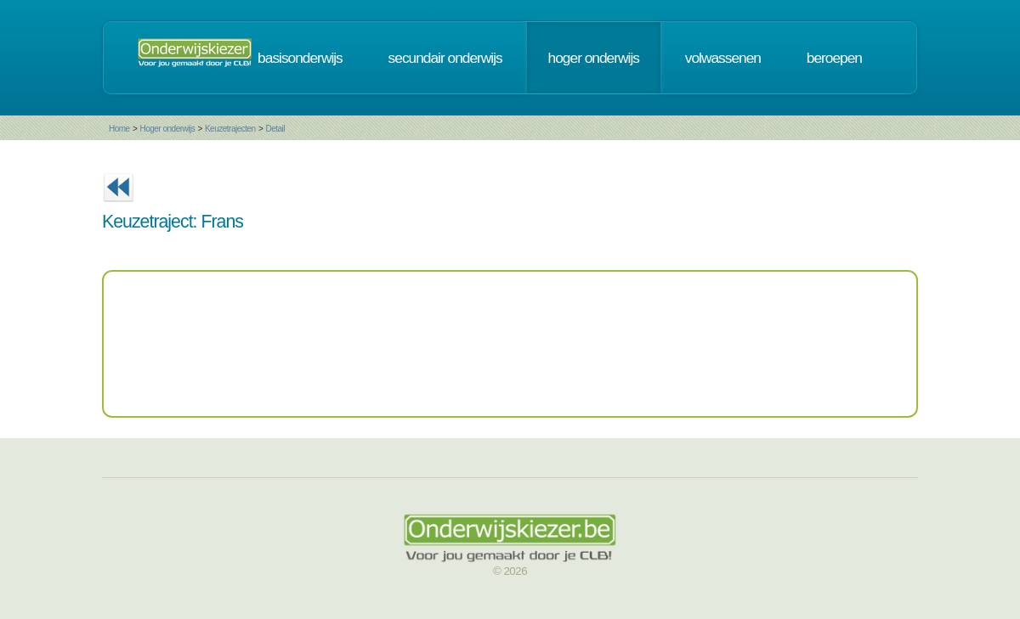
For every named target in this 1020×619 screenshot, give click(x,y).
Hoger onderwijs (167, 128)
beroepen (834, 57)
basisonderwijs (300, 57)
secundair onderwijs (445, 57)
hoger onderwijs (593, 57)
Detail (275, 128)
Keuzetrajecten (230, 128)
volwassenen (723, 57)
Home (119, 128)
